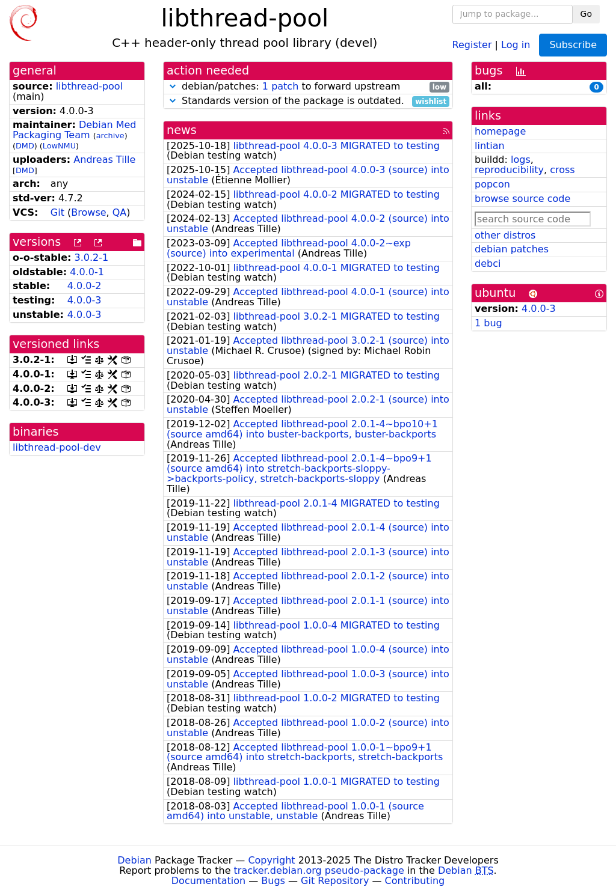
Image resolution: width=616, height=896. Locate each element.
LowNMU (59, 145)
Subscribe (573, 44)
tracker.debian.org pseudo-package (319, 870)
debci (487, 263)
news (182, 130)
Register (472, 44)
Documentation (208, 880)
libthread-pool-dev (57, 447)
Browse (88, 212)
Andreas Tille (104, 159)
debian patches (512, 249)
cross (562, 169)
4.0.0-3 (84, 300)
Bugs (273, 880)
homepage (500, 131)
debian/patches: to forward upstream (308, 87)
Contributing (415, 880)
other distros (505, 235)
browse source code (522, 198)
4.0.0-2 (84, 285)
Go (586, 14)
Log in (515, 44)
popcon (492, 184)
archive (110, 135)
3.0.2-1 (92, 257)
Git (57, 212)
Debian (134, 860)
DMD (25, 145)
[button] (173, 86)
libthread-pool (89, 86)
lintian (490, 145)
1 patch (280, 86)
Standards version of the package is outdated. (308, 101)
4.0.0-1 (87, 272)
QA (119, 212)
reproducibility (509, 169)
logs (521, 159)
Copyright (271, 860)
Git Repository (335, 880)
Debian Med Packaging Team (75, 130)
